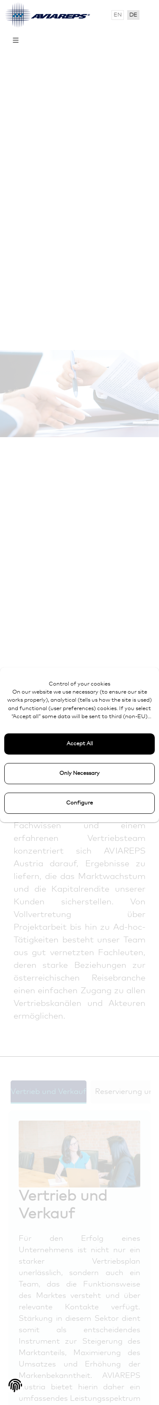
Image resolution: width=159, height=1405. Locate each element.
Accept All (80, 744)
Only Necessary (79, 773)
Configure (79, 803)
